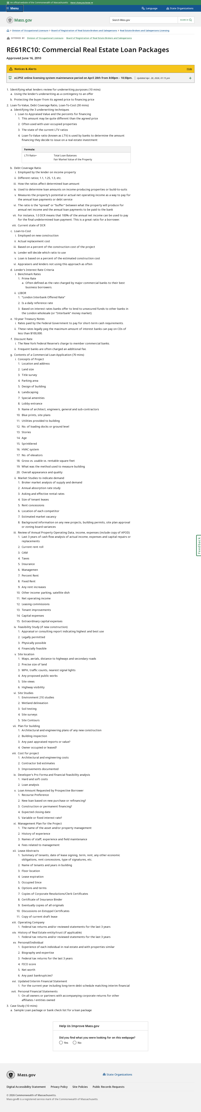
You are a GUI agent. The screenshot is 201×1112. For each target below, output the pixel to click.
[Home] (8, 30)
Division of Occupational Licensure (30, 30)
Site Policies (80, 1087)
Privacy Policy (59, 1087)
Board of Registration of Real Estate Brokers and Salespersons (84, 30)
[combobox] (152, 20)
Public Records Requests (108, 1087)
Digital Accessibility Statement (26, 1087)
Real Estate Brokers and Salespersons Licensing (144, 30)
